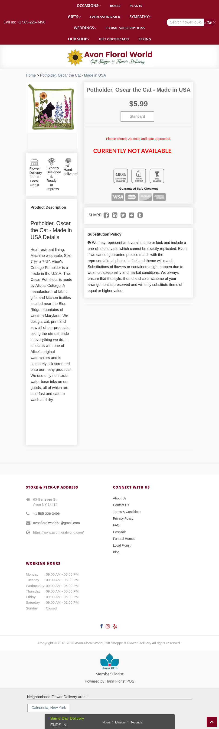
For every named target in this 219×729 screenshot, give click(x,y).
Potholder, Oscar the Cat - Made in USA (73, 75)
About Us (120, 498)
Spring (145, 39)
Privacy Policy (123, 518)
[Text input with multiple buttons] (191, 22)
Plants (136, 5)
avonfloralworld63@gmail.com (56, 523)
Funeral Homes (124, 539)
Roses (115, 5)
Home (31, 75)
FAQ (116, 525)
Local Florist (122, 545)
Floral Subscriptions (125, 28)
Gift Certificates (114, 39)
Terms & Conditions (127, 512)
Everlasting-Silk (105, 17)
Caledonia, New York (49, 708)
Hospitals (120, 532)
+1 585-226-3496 (46, 513)
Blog (116, 552)
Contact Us (121, 505)
